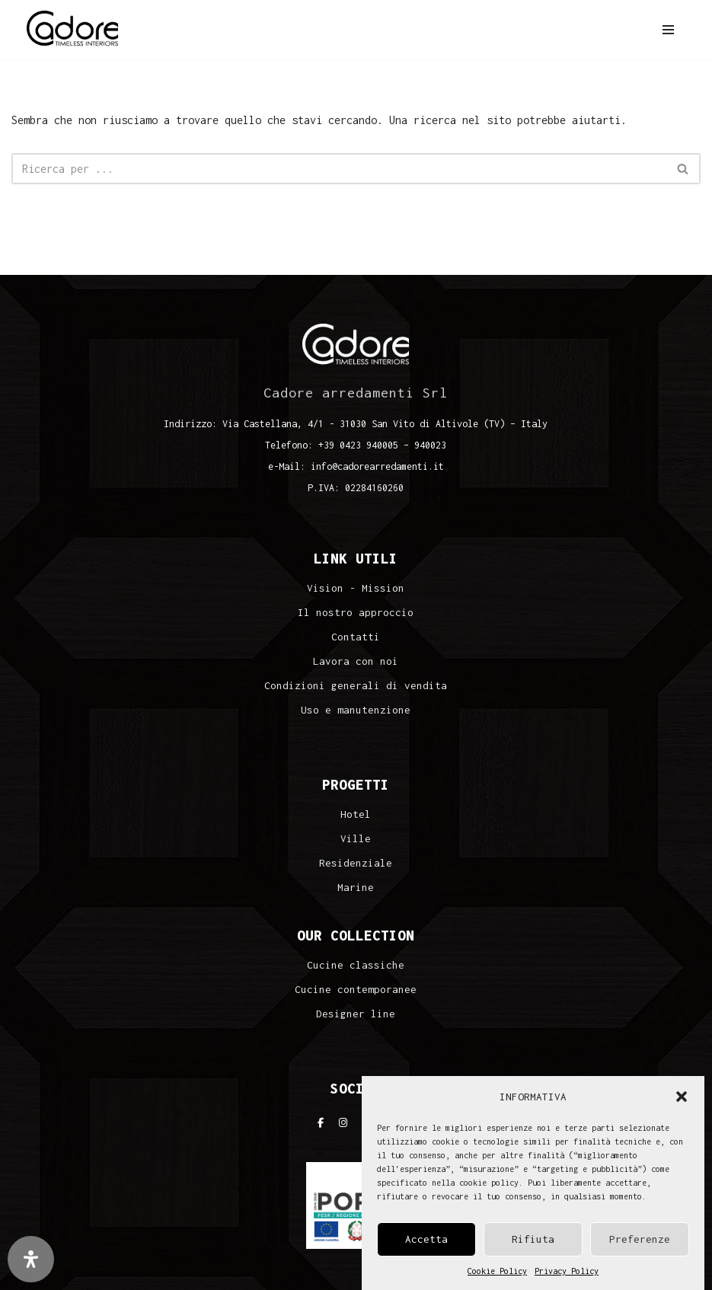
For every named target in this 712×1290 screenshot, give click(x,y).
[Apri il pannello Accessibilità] (31, 1259)
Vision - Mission (355, 588)
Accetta (426, 1239)
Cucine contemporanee (356, 989)
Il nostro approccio (355, 612)
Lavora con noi (355, 661)
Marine (355, 887)
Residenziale (355, 863)
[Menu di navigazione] (668, 30)
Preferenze (639, 1239)
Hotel (355, 814)
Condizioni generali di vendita (355, 685)
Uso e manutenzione (355, 710)
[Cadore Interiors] (72, 30)
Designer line (355, 1014)
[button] (681, 1096)
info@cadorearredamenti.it (377, 466)
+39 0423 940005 (358, 445)
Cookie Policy (497, 1271)
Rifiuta (533, 1239)
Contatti (355, 637)
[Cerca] (338, 168)
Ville (355, 839)
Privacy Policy (567, 1271)
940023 (430, 445)
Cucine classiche (355, 965)
